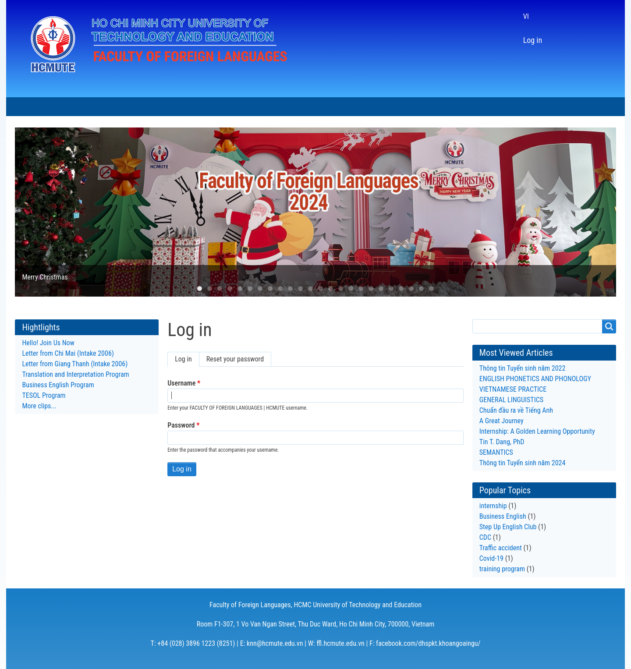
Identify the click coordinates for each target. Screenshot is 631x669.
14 (330, 288)
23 (421, 288)
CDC (485, 537)
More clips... (39, 406)
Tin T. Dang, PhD (502, 442)
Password (181, 425)
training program (502, 569)
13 (320, 288)
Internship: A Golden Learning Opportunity (538, 431)
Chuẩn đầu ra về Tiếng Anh (516, 410)
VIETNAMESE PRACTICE (512, 389)
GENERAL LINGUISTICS (511, 400)
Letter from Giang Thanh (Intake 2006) (75, 364)
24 (431, 288)
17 (360, 288)
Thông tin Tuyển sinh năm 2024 (522, 463)
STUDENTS (203, 106)
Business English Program (58, 385)
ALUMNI (356, 106)
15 (340, 288)
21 (401, 288)
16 (350, 288)
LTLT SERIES (308, 106)
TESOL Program (43, 395)
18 (371, 288)
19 (381, 288)
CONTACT (402, 106)
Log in (532, 40)
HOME (29, 106)
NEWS (105, 106)
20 (391, 288)
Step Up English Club (508, 527)
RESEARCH (255, 106)
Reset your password (235, 359)
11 (300, 288)
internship (493, 506)
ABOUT (67, 106)
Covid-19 (491, 558)
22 (411, 288)
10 (290, 288)
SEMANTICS (496, 452)
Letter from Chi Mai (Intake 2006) (67, 353)
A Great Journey (501, 421)
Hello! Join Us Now (48, 343)
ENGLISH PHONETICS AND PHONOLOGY (535, 379)
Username (181, 383)
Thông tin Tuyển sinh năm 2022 (522, 368)
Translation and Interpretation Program (75, 374)
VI (526, 16)
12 (310, 288)
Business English (502, 516)
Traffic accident (500, 548)
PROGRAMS (150, 106)
